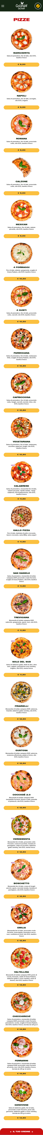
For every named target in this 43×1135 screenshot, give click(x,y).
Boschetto (21, 884)
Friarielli (21, 706)
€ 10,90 (21, 366)
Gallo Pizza (21, 531)
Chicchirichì (21, 1017)
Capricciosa (21, 398)
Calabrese (21, 486)
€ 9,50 (21, 107)
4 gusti (21, 310)
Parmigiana (21, 353)
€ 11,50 (21, 499)
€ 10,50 (21, 279)
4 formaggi (21, 268)
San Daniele (21, 573)
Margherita (21, 53)
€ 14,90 (21, 1029)
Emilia (21, 928)
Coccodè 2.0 (22, 795)
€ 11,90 (21, 542)
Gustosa (21, 751)
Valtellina (21, 972)
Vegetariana (21, 442)
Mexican (21, 225)
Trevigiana (21, 618)
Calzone (22, 182)
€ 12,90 (21, 719)
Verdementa (21, 839)
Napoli (21, 96)
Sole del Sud (21, 662)
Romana (21, 139)
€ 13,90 (21, 985)
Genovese (21, 1105)
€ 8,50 (21, 64)
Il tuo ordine (21, 1132)
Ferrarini (21, 1061)
